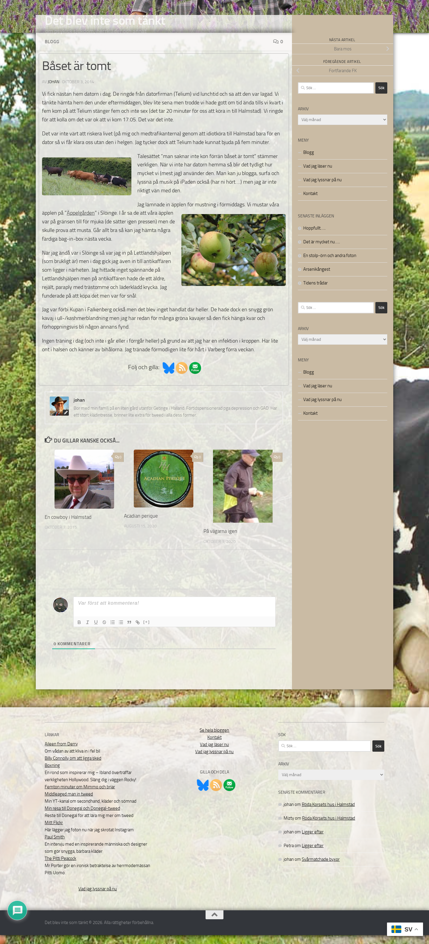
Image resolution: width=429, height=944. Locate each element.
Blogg (52, 50)
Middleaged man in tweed (69, 803)
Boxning (52, 774)
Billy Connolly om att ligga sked (73, 767)
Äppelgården (81, 222)
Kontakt (310, 202)
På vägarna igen (220, 540)
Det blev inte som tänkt (105, 20)
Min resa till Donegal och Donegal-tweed (82, 817)
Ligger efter (313, 841)
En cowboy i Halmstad (68, 526)
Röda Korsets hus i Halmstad (328, 813)
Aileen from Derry (61, 753)
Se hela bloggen (214, 739)
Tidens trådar (315, 292)
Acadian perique (141, 525)
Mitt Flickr (54, 831)
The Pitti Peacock (60, 867)
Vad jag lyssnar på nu (322, 188)
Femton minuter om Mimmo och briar (80, 795)
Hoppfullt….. (314, 237)
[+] (146, 631)
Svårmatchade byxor (321, 868)
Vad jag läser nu (317, 175)
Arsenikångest (316, 278)
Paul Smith (55, 846)
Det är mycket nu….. (321, 250)
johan (53, 90)
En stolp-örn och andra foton (329, 264)
